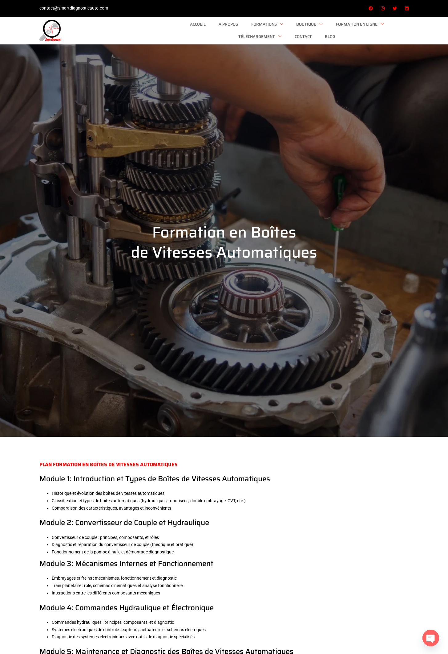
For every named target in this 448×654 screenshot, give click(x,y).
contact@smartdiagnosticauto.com (73, 8)
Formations (174, 29)
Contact (359, 29)
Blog (384, 29)
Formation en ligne (262, 29)
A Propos (137, 29)
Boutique (214, 29)
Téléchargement (318, 29)
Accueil (109, 29)
